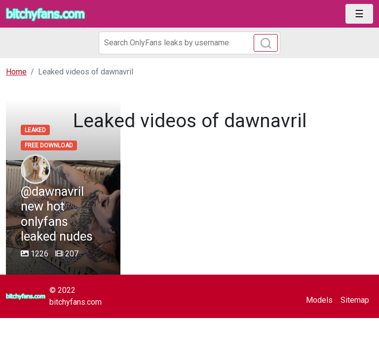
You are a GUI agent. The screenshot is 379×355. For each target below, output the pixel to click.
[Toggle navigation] (359, 14)
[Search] (189, 43)
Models (319, 300)
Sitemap (355, 300)
